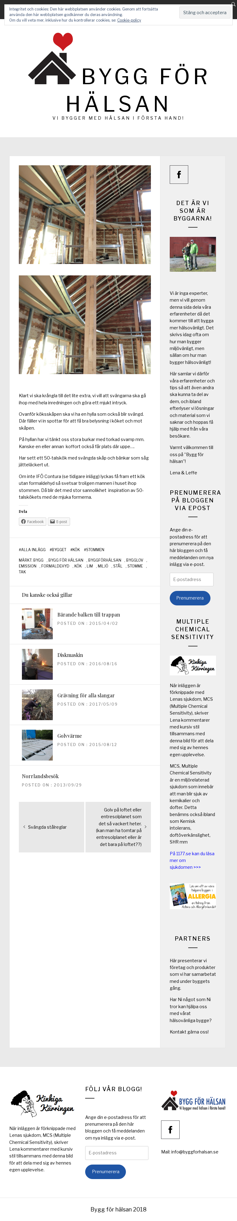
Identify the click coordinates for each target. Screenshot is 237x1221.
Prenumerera (190, 597)
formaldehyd (55, 566)
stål (118, 566)
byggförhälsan (104, 560)
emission (27, 566)
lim (90, 566)
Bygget (59, 550)
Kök (76, 550)
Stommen (95, 550)
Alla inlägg (33, 550)
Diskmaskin (70, 655)
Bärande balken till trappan (88, 614)
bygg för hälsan (65, 560)
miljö (103, 566)
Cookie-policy (129, 20)
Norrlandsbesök (40, 776)
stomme (135, 566)
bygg (38, 560)
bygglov (134, 560)
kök (78, 566)
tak (22, 572)
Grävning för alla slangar (86, 695)
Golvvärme (69, 735)
